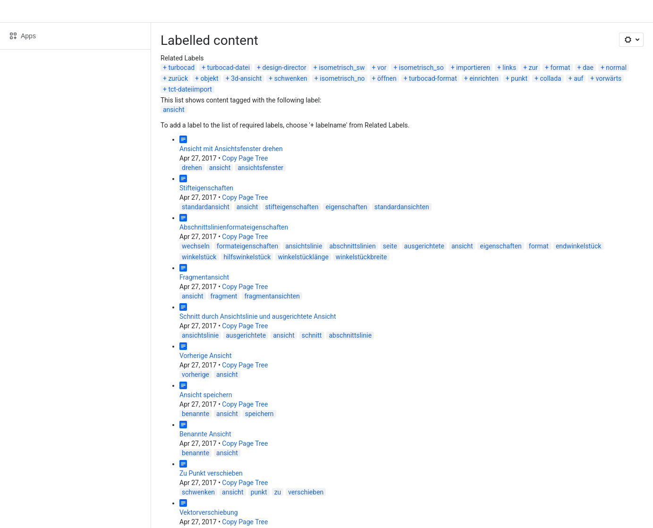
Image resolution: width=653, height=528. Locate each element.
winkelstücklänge (303, 257)
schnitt (312, 335)
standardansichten (401, 207)
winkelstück (199, 257)
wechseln (196, 246)
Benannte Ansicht (205, 434)
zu (277, 492)
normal (616, 67)
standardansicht (205, 207)
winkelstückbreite (361, 257)
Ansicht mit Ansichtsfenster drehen (231, 149)
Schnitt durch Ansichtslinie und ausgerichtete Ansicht (257, 316)
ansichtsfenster (260, 167)
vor (381, 67)
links (509, 67)
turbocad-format (433, 78)
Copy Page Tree (245, 158)
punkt (519, 78)
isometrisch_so (421, 67)
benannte (195, 413)
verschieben (305, 492)
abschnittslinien (352, 246)
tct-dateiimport (190, 89)
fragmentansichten (272, 296)
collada (550, 78)
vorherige (195, 374)
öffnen (387, 78)
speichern (259, 413)
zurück (178, 78)
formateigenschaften (247, 246)
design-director (284, 67)
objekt (209, 78)
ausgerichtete (424, 246)
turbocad (181, 67)
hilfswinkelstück (247, 257)
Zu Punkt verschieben (211, 473)
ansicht (174, 109)
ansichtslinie (303, 246)
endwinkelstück (578, 246)
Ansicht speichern (205, 395)
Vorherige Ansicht (205, 355)
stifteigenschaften (291, 207)
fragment (224, 296)
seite (390, 246)
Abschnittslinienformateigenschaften (233, 227)
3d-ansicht (246, 78)
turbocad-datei (228, 67)
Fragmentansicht (204, 277)
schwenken (290, 78)
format (560, 67)
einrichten (483, 78)
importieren (473, 67)
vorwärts (609, 78)
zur (533, 67)
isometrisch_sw (342, 67)
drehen (192, 167)
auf (578, 78)
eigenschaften (346, 207)
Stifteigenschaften (206, 188)
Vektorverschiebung (208, 512)
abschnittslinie (350, 335)
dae (588, 67)
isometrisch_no (342, 78)
